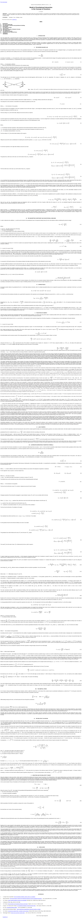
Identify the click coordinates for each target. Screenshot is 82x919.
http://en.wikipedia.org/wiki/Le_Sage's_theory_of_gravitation (24, 896)
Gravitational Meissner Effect (12, 907)
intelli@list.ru (14, 19)
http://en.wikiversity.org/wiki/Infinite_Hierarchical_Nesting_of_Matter (29, 909)
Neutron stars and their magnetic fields (18, 912)
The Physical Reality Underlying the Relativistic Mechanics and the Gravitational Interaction (26, 898)
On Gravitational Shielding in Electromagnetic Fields (26, 905)
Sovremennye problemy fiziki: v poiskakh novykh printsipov (18, 911)
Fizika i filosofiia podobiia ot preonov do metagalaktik (17, 900)
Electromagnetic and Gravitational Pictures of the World (18, 903)
